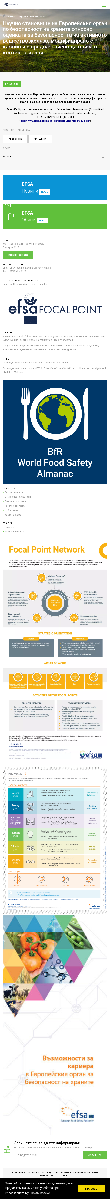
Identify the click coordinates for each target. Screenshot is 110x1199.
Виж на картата (18, 254)
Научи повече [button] (40, 1193)
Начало (9, 16)
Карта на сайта (13, 515)
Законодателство (15, 492)
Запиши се (95, 1155)
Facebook (15, 138)
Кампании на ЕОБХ (15, 531)
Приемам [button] (91, 1188)
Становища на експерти (18, 496)
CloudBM (64, 1175)
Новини (52, 190)
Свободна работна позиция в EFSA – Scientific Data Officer (35, 362)
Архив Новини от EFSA (32, 16)
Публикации (11, 510)
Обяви (55, 216)
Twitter (40, 138)
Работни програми (15, 505)
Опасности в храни (15, 501)
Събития (9, 527)
